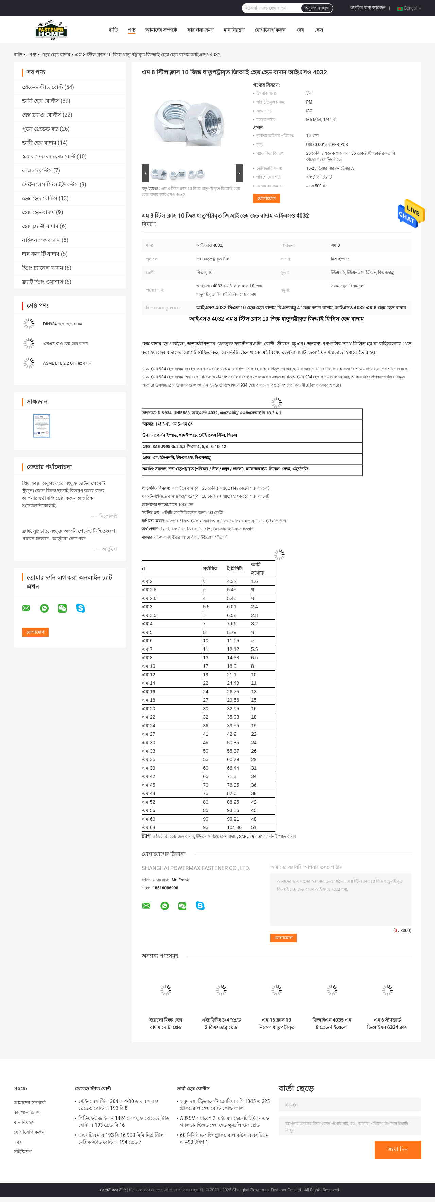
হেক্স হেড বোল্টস (39, 198)
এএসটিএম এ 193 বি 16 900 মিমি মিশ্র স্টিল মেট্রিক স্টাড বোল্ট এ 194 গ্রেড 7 (121, 1138)
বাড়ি (113, 30)
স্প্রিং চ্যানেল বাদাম (42, 268)
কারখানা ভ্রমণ (200, 30)
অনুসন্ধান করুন (317, 8)
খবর (300, 30)
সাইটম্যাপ (23, 1151)
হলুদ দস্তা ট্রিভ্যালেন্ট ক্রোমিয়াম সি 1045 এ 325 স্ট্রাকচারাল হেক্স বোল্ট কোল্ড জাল (225, 1104)
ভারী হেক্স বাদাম (39, 142)
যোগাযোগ (266, 198)
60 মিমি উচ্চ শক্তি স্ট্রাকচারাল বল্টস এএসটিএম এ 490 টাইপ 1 (224, 1138)
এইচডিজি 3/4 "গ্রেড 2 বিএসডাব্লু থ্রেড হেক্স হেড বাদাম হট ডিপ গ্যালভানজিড (221, 1023)
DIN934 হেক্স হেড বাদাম (62, 324)
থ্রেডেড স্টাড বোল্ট (42, 87)
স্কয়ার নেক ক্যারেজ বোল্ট (48, 156)
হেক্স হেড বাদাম (56, 54)
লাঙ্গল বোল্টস (37, 170)
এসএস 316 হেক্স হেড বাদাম (65, 343)
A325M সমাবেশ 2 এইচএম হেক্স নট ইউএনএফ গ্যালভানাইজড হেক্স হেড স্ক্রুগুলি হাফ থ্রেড (224, 1121)
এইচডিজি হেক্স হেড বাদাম (173, 836)
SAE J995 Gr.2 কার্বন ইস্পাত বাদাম (267, 836)
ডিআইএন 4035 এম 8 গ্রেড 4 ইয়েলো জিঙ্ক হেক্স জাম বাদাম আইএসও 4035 (331, 1023)
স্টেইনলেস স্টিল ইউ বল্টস (50, 184)
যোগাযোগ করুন (270, 30)
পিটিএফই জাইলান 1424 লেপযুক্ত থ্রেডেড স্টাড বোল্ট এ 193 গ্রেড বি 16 (124, 1121)
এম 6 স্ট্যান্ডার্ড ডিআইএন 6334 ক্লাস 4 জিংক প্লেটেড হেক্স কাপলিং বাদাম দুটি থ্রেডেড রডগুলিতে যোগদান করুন (387, 1023)
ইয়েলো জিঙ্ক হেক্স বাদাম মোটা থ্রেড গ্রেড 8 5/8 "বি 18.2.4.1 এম (165, 1023)
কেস (318, 30)
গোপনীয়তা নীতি (113, 1190)
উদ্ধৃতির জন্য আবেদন (367, 7)
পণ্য (131, 30)
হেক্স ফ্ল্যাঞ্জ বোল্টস (41, 115)
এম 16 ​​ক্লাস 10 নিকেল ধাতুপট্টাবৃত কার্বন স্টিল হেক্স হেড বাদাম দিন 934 (276, 1023)
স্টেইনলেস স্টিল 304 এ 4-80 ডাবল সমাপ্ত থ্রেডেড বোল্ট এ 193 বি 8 (118, 1104)
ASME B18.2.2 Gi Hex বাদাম (67, 363)
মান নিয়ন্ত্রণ (234, 30)
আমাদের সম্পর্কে (161, 30)
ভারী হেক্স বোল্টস (40, 101)
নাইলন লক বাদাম (41, 240)
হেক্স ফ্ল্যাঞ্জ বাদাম (40, 226)
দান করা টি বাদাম (40, 254)
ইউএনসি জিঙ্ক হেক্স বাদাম (216, 836)
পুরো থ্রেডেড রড (40, 129)
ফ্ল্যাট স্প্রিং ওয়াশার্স (42, 282)
